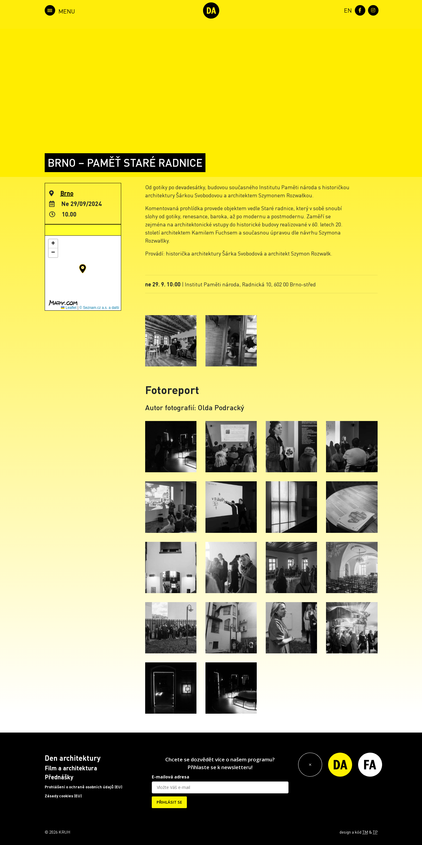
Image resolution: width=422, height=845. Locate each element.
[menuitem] (347, 9)
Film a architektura (71, 768)
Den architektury (72, 758)
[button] (83, 268)
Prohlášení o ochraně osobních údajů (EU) (83, 786)
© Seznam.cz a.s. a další (99, 308)
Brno (66, 193)
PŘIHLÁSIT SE (169, 802)
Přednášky (59, 777)
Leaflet (68, 308)
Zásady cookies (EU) (63, 795)
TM (365, 832)
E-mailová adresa (170, 777)
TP (375, 832)
